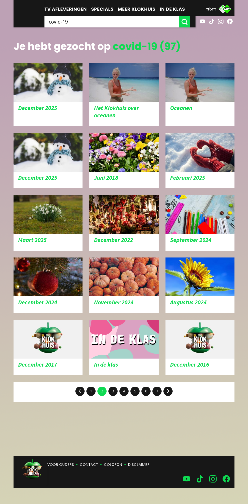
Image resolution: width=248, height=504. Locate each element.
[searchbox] (114, 21)
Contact (89, 464)
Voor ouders (60, 464)
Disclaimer (139, 464)
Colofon (113, 464)
